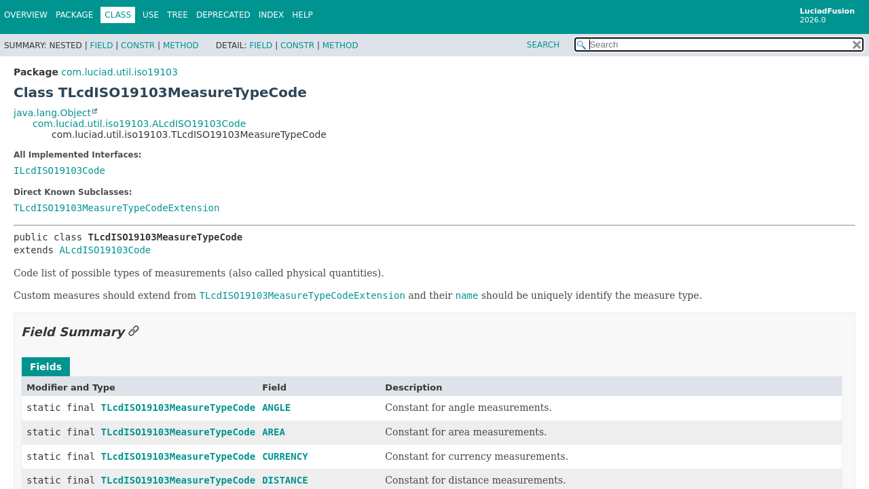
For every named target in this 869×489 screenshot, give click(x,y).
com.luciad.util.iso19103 (119, 72)
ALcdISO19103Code (105, 249)
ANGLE (276, 407)
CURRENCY (285, 456)
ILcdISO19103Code (59, 170)
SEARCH (543, 45)
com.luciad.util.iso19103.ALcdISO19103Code (139, 123)
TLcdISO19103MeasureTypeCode (178, 407)
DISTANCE (285, 480)
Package (74, 15)
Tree (177, 15)
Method (181, 45)
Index (271, 15)
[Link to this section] (133, 332)
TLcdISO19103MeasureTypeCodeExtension (116, 207)
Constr (138, 45)
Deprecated (223, 15)
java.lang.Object (52, 112)
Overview (26, 15)
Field (101, 45)
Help (302, 15)
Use (151, 15)
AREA (273, 432)
